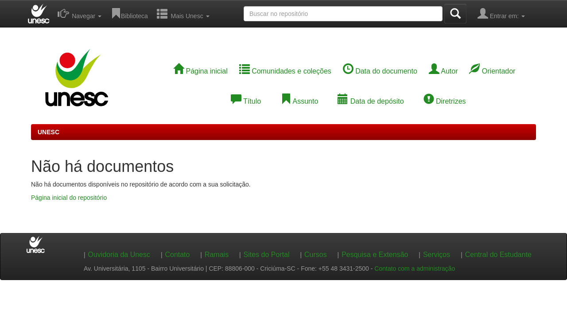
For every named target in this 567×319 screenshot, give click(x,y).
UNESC (48, 132)
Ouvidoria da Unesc (119, 254)
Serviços (436, 254)
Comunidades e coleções (285, 71)
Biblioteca (129, 13)
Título (246, 101)
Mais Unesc (183, 13)
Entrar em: (501, 13)
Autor (443, 71)
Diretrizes (444, 101)
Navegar (79, 13)
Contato (177, 254)
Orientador (492, 71)
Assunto (299, 101)
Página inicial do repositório (69, 197)
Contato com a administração (414, 268)
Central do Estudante (498, 254)
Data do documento (380, 71)
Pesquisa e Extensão (375, 254)
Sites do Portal (267, 254)
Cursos (315, 254)
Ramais (217, 254)
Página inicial (200, 71)
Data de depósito (371, 101)
